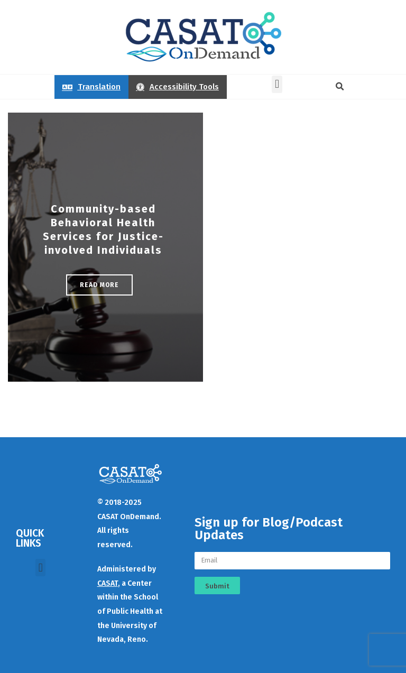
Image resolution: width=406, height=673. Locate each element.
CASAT (107, 583)
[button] (277, 84)
